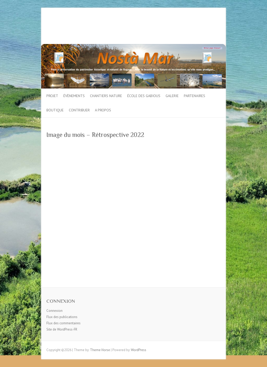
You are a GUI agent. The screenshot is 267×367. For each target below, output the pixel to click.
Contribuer (79, 110)
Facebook (192, 27)
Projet (52, 95)
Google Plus (207, 27)
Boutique (55, 110)
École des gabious (143, 95)
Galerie (172, 95)
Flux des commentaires (63, 323)
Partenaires (194, 95)
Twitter (200, 27)
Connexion (54, 310)
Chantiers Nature (106, 95)
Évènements (74, 95)
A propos (103, 110)
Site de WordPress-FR (61, 329)
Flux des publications (61, 317)
